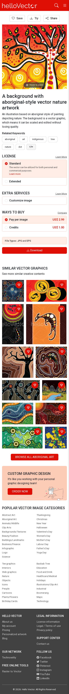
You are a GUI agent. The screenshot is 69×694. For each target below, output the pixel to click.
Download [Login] (34, 250)
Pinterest (43, 665)
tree (53, 139)
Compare (62, 213)
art (23, 139)
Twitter (42, 661)
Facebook (44, 657)
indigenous (38, 139)
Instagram (44, 670)
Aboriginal (10, 139)
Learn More (61, 157)
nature (8, 147)
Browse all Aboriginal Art (34, 457)
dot (20, 147)
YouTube (43, 674)
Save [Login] (17, 18)
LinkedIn (43, 678)
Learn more (15, 174)
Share (51, 18)
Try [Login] (34, 18)
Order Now (20, 491)
